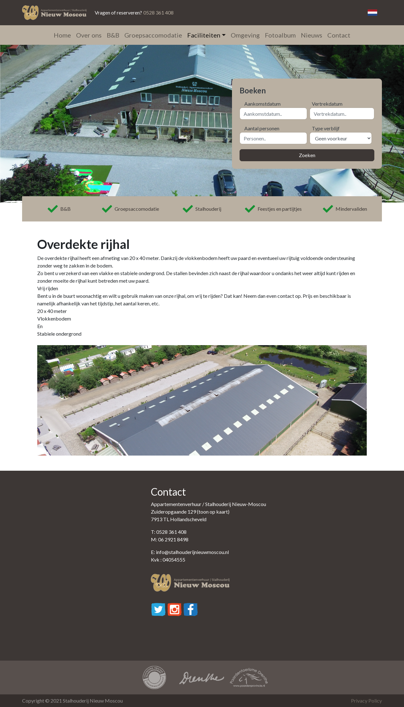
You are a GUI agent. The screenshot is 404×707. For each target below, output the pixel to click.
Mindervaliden (345, 209)
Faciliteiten (203, 35)
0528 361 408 (158, 12)
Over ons (89, 35)
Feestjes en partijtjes (273, 209)
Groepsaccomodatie (153, 35)
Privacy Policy (366, 701)
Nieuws (311, 35)
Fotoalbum (280, 35)
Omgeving (245, 35)
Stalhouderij (202, 209)
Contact (338, 35)
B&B (113, 35)
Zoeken (307, 155)
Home (62, 35)
